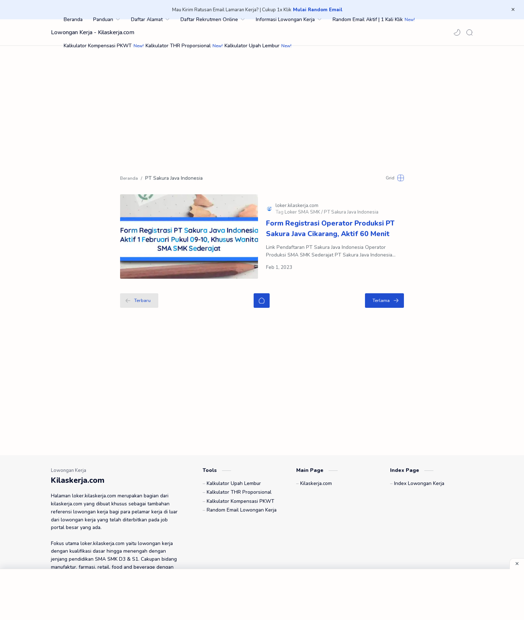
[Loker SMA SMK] (304, 206)
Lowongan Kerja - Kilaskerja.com (92, 32)
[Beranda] (262, 289)
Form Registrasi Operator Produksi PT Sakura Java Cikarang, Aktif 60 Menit (330, 223)
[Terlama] (384, 289)
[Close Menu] (513, 10)
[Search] (469, 32)
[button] (457, 32)
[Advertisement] (262, 108)
